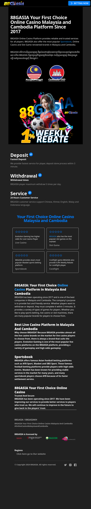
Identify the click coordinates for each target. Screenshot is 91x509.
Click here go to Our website (31, 453)
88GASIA (53, 236)
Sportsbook (66, 41)
